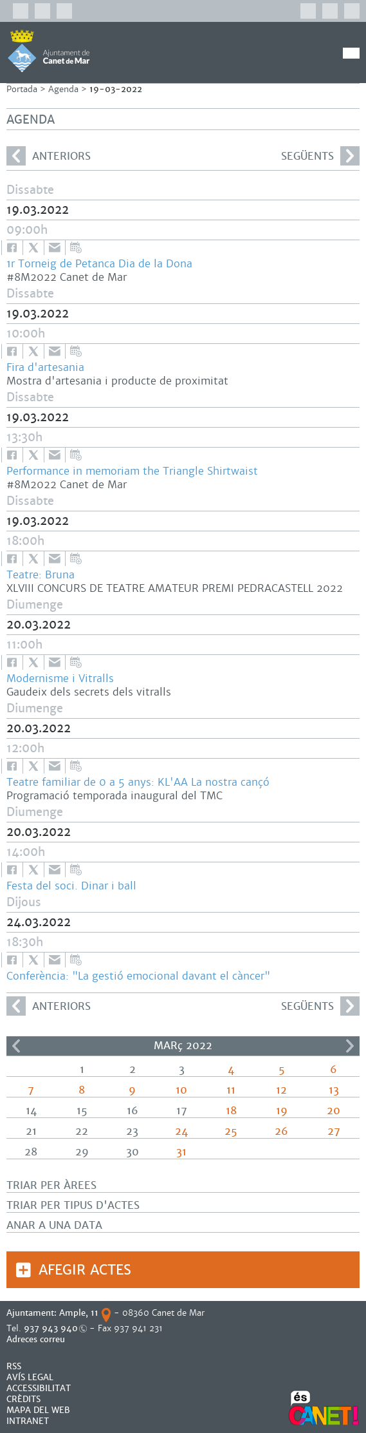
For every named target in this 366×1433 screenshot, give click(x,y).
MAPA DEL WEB (38, 1410)
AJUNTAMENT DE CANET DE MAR (48, 50)
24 (181, 1131)
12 (281, 1090)
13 (334, 1090)
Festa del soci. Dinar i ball (71, 886)
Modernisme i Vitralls (60, 678)
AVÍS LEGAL (29, 1377)
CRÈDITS (23, 1399)
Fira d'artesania (45, 367)
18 (231, 1110)
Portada (21, 89)
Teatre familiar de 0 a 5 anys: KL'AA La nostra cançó (138, 782)
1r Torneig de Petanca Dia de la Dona (99, 263)
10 (181, 1090)
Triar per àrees (51, 1185)
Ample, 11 (78, 1312)
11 (230, 1090)
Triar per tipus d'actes (73, 1205)
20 (333, 1110)
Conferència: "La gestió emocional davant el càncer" (138, 976)
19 (282, 1110)
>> (350, 1046)
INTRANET (27, 1421)
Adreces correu (37, 1339)
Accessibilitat (38, 1388)
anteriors (48, 156)
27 (333, 1131)
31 (181, 1152)
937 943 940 (51, 1328)
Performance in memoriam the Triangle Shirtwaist (132, 471)
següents (320, 156)
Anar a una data (54, 1225)
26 (281, 1131)
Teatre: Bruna (40, 575)
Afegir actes (85, 1269)
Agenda (63, 89)
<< (16, 1046)
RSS (13, 1366)
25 (230, 1131)
